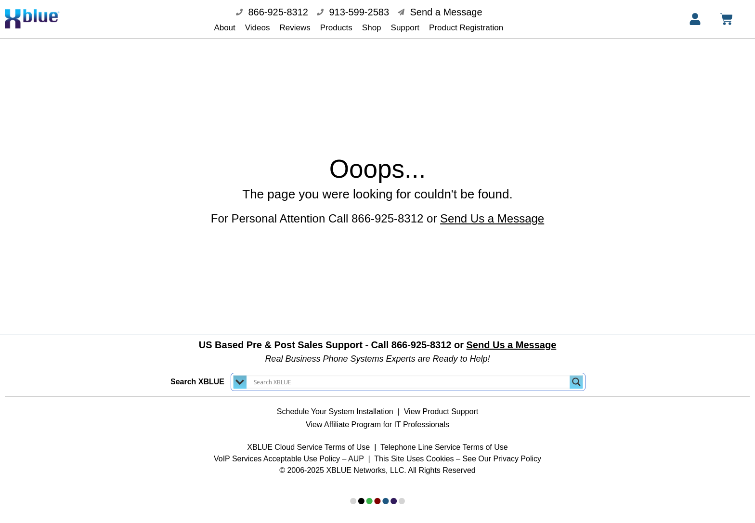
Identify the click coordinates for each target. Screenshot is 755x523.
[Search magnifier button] (576, 375)
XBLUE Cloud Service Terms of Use (308, 440)
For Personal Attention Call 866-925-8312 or (377, 211)
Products (336, 27)
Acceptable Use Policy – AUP (314, 452)
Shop (371, 27)
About (224, 27)
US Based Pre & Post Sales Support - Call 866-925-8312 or (378, 338)
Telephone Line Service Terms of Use (444, 440)
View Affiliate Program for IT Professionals (377, 418)
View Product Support (441, 405)
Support (405, 27)
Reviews (295, 27)
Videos (257, 27)
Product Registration (466, 27)
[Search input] (410, 375)
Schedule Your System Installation (335, 405)
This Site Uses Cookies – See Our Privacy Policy (457, 452)
